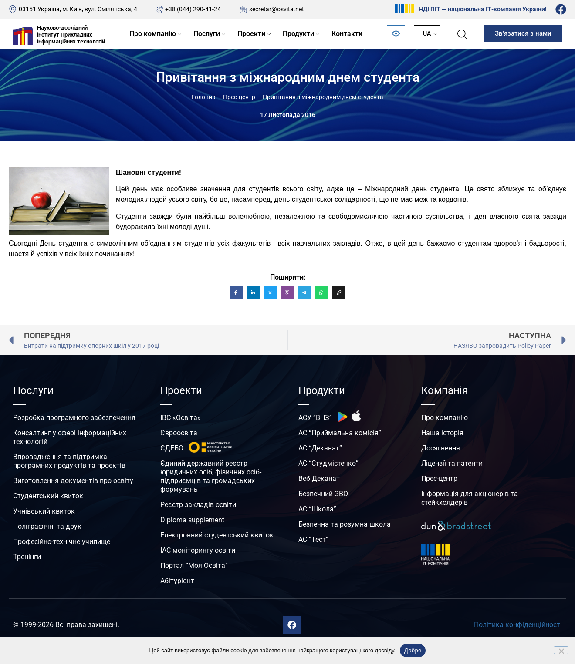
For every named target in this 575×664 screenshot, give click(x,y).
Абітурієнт (177, 581)
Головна (204, 96)
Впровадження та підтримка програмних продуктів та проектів (69, 461)
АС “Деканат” (320, 448)
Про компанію (152, 34)
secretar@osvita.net (276, 9)
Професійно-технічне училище (61, 541)
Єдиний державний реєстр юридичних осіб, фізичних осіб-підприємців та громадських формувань (210, 476)
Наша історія (442, 433)
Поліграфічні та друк (47, 526)
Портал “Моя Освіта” (194, 565)
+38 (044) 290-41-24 (193, 9)
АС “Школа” (317, 509)
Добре (412, 650)
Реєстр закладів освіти (198, 505)
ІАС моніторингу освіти (197, 550)
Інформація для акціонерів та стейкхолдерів (469, 498)
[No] (561, 650)
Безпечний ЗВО (323, 494)
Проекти (251, 34)
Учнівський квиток (44, 511)
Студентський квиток (48, 496)
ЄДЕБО (171, 448)
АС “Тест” (313, 539)
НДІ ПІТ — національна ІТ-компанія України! (483, 9)
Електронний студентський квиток (217, 535)
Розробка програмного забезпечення (74, 418)
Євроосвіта (178, 433)
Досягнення (440, 448)
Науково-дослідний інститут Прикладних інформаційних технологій (71, 34)
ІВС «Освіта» (180, 418)
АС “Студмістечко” (328, 463)
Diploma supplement (192, 520)
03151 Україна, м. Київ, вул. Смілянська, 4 (78, 9)
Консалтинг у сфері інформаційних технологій (69, 437)
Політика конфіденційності (518, 625)
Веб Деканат (319, 478)
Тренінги (27, 557)
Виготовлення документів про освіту (73, 481)
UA (427, 33)
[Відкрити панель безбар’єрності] (396, 33)
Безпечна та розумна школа (344, 524)
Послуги (206, 34)
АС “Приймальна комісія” (339, 433)
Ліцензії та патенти (452, 463)
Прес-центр (239, 96)
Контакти (346, 34)
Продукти (298, 34)
